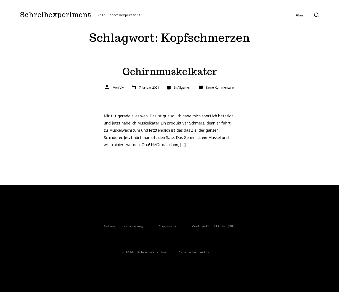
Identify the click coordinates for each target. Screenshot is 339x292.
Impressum (167, 226)
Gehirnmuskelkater (169, 71)
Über (300, 15)
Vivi (122, 87)
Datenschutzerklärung (123, 226)
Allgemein (184, 87)
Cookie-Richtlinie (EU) (213, 226)
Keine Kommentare (220, 87)
